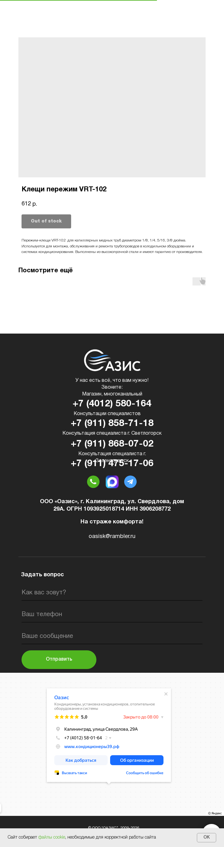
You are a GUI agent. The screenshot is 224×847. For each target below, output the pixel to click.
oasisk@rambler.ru (112, 536)
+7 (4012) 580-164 (112, 404)
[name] (112, 593)
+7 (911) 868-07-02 (112, 444)
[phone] (112, 614)
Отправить (59, 659)
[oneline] (112, 636)
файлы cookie (51, 837)
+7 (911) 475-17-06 (112, 464)
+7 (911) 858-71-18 (112, 423)
